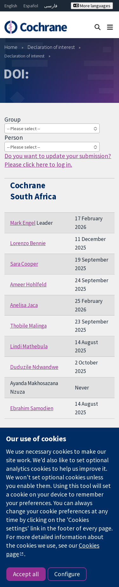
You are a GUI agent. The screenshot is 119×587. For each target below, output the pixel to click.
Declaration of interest (51, 47)
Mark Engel (23, 222)
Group (12, 119)
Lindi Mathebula (29, 346)
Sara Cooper (24, 263)
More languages (91, 6)
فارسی (50, 6)
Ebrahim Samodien (31, 408)
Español (30, 6)
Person (13, 137)
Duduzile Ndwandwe (34, 367)
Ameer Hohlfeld (28, 284)
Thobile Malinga (28, 325)
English (10, 6)
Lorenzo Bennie (28, 243)
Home (10, 47)
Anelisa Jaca (24, 305)
